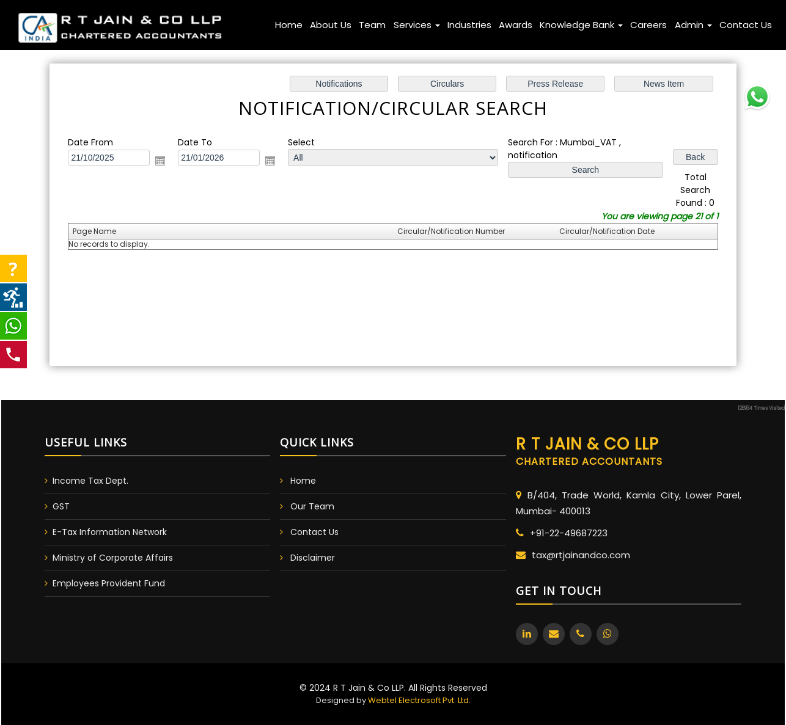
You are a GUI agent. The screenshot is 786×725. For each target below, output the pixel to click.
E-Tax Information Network (110, 532)
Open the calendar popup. (165, 162)
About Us (330, 24)
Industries (469, 24)
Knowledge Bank (581, 24)
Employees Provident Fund (109, 583)
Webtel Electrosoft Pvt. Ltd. (419, 700)
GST (61, 506)
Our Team (312, 506)
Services (417, 24)
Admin (693, 24)
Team (372, 24)
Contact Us (745, 24)
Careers (648, 24)
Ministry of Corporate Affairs (113, 558)
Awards (515, 24)
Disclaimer (312, 558)
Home (289, 24)
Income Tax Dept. (90, 481)
